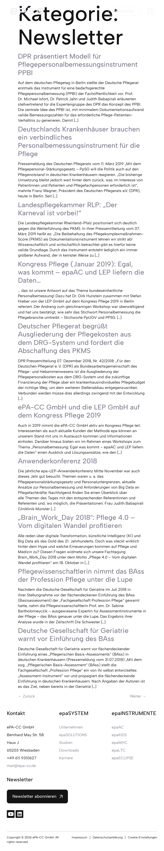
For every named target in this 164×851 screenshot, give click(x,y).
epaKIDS (119, 735)
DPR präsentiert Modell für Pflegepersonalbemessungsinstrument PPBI (78, 64)
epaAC (118, 727)
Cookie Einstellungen (142, 837)
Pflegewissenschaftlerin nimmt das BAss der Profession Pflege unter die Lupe (81, 575)
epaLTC (119, 750)
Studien (65, 742)
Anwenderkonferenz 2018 (57, 461)
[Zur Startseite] (27, 11)
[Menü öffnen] (150, 11)
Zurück (26, 696)
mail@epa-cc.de (21, 765)
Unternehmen (71, 727)
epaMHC (119, 742)
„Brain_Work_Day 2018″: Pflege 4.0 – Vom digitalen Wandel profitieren (76, 521)
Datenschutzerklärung (108, 837)
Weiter (138, 696)
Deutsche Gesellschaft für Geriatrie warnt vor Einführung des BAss (73, 634)
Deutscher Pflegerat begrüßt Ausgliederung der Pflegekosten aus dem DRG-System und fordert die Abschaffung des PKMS (74, 338)
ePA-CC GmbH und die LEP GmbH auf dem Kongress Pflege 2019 (79, 411)
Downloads (69, 750)
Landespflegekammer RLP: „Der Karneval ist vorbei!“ (67, 209)
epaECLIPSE (122, 758)
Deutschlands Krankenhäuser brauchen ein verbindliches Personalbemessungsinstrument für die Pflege (79, 141)
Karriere (66, 758)
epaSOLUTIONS (73, 735)
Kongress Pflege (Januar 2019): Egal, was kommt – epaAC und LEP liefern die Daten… (81, 272)
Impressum (79, 837)
